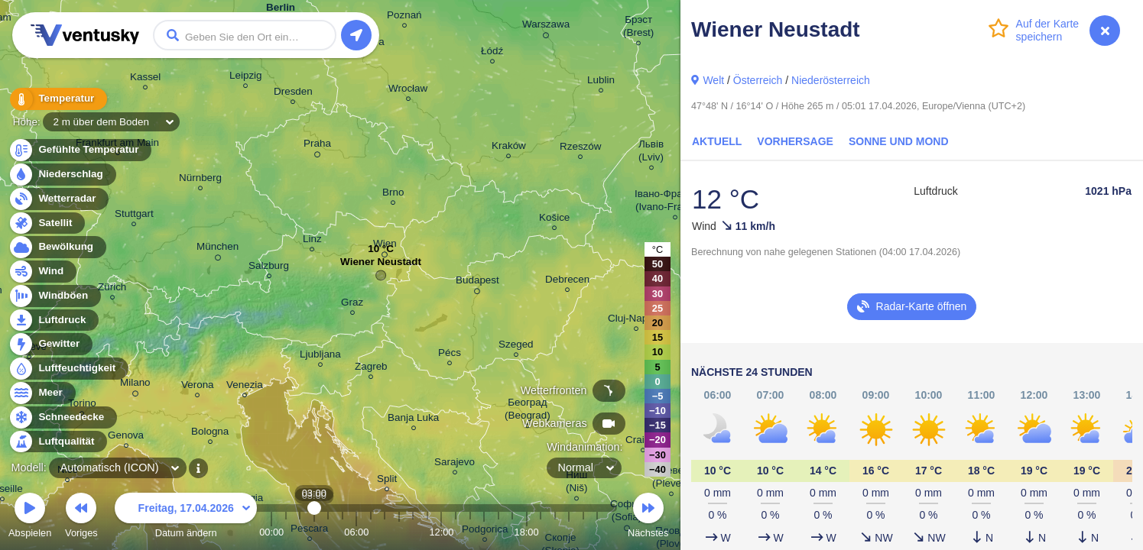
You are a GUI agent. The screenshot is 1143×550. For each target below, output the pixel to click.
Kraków (509, 148)
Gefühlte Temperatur (80, 150)
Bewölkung (57, 247)
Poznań (404, 17)
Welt (713, 80)
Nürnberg (200, 180)
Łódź (492, 53)
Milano (135, 385)
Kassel (145, 79)
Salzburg (268, 268)
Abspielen (29, 518)
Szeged (516, 346)
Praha (317, 146)
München (217, 249)
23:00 (597, 532)
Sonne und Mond (899, 141)
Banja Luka (413, 420)
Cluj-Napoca (636, 320)
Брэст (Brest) (638, 28)
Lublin (601, 82)
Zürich (112, 289)
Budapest (477, 282)
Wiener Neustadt (380, 265)
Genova (126, 437)
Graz (352, 304)
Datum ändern (186, 518)
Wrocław (407, 90)
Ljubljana (320, 356)
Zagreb (371, 369)
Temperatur (57, 99)
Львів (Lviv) (651, 152)
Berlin (280, 10)
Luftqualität (58, 442)
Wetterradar (58, 199)
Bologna (210, 433)
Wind (42, 271)
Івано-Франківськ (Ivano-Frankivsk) (675, 202)
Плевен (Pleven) (671, 478)
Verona (197, 387)
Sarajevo (454, 464)
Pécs (449, 355)
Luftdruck (53, 320)
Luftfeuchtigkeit (68, 369)
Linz (312, 241)
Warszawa (546, 26)
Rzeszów (581, 149)
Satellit (47, 223)
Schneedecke (62, 417)
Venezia (244, 387)
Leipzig (245, 78)
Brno (393, 194)
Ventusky (82, 35)
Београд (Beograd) (527, 410)
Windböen (54, 296)
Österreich (758, 80)
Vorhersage (795, 141)
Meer (42, 393)
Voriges (81, 518)
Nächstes (648, 518)
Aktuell (717, 141)
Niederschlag (62, 174)
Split (387, 481)
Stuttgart (134, 216)
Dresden (293, 94)
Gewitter (50, 344)
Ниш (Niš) (576, 483)
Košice (554, 220)
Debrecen (567, 281)
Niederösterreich (830, 80)
